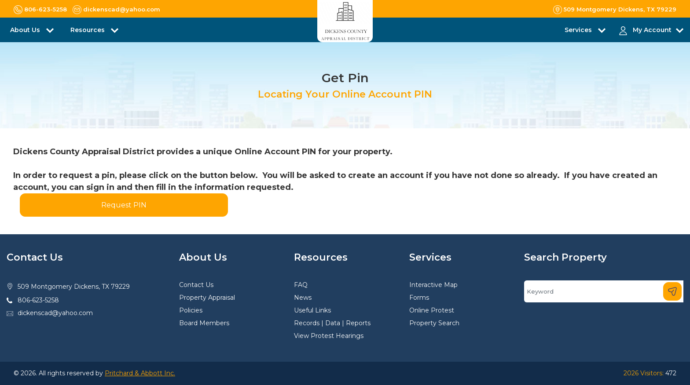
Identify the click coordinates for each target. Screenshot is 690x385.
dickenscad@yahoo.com (55, 313)
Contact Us (196, 285)
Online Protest (431, 310)
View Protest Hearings (328, 336)
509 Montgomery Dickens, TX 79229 (74, 287)
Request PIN (124, 205)
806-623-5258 (38, 300)
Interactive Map (433, 285)
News (303, 297)
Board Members (204, 323)
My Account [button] (652, 30)
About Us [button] (26, 30)
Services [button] (579, 30)
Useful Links (312, 310)
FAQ (301, 285)
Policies (190, 310)
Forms (419, 297)
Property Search (434, 323)
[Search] (603, 291)
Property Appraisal (207, 297)
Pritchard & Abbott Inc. (140, 373)
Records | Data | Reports (332, 323)
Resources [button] (88, 30)
